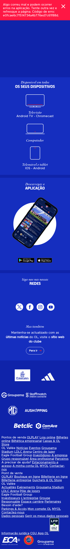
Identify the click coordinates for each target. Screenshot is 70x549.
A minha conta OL (26, 465)
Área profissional (42, 458)
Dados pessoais (12, 516)
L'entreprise (29, 498)
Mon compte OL (39, 508)
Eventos (35, 448)
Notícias (22, 448)
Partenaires (53, 501)
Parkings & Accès (14, 508)
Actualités (8, 487)
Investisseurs (10, 498)
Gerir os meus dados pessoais (47, 516)
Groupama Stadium (50, 487)
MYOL (44, 465)
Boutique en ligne (27, 476)
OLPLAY (33, 437)
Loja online (47, 437)
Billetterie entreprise (16, 480)
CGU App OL (39, 533)
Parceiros (62, 458)
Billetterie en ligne (54, 476)
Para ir (33, 350)
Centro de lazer (44, 451)
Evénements (26, 487)
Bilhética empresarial (26, 441)
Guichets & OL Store (47, 480)
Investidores (42, 455)
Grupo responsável (15, 458)
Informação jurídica (15, 533)
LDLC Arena (23, 451)
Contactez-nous (12, 512)
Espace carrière (32, 501)
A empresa (59, 455)
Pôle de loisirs (30, 491)
